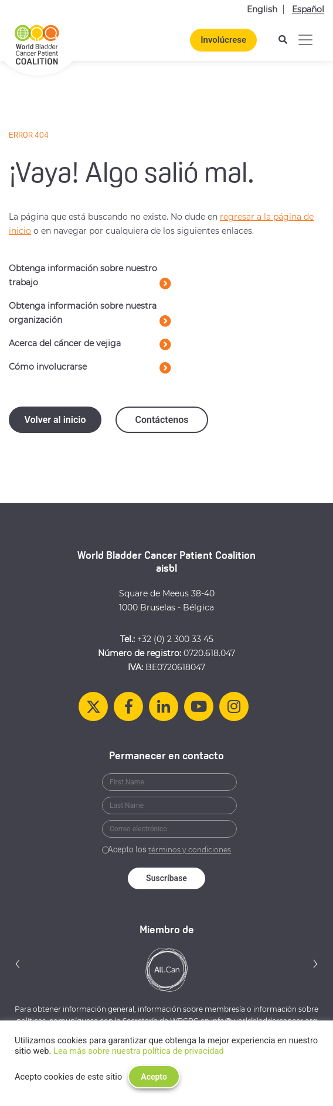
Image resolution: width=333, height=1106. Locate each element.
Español (308, 9)
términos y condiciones (189, 849)
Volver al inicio (55, 419)
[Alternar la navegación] (305, 40)
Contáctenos (161, 419)
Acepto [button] (154, 1076)
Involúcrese (223, 40)
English (262, 9)
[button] (18, 963)
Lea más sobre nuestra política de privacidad (138, 1051)
